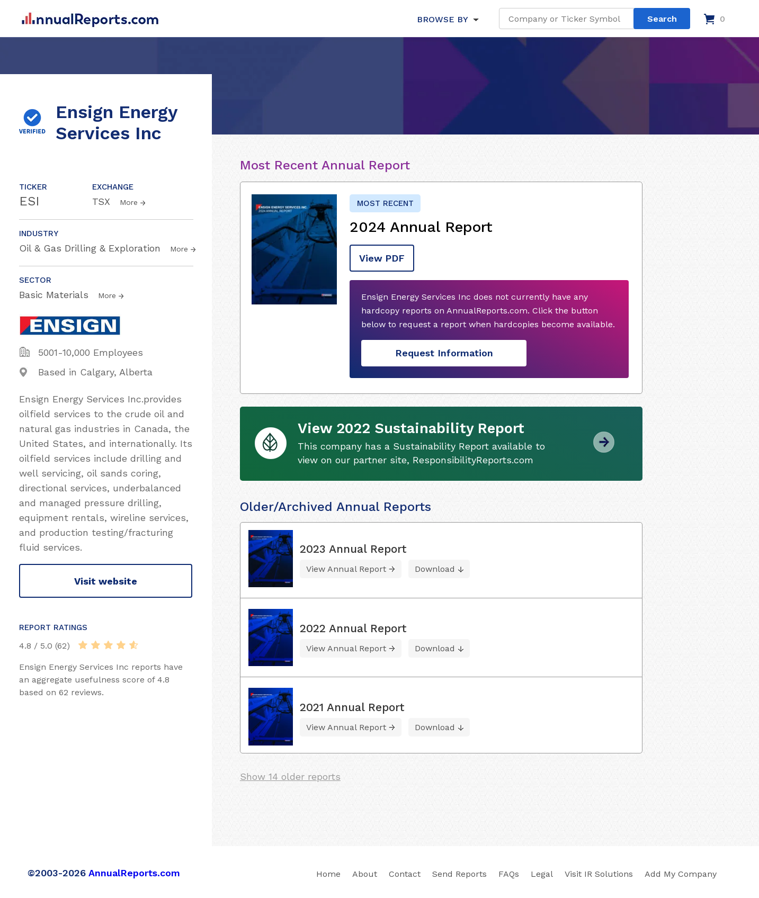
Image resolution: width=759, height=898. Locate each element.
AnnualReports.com (134, 872)
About (364, 873)
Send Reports (459, 873)
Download (435, 569)
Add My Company (681, 873)
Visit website (105, 581)
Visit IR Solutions (599, 873)
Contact (405, 873)
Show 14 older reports (290, 776)
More (129, 202)
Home (328, 873)
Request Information (444, 352)
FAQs (508, 873)
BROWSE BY (442, 19)
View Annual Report (346, 569)
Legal (542, 873)
